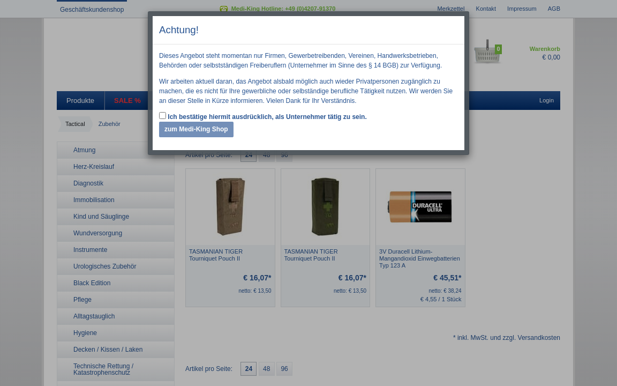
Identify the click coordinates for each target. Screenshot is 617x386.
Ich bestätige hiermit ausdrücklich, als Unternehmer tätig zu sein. (263, 116)
